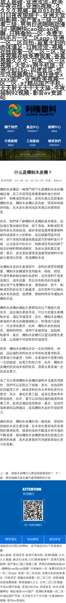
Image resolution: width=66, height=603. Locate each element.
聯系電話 (11, 539)
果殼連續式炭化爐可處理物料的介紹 (28, 478)
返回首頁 (55, 539)
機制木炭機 (33, 221)
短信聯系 (33, 539)
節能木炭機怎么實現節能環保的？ (32, 473)
